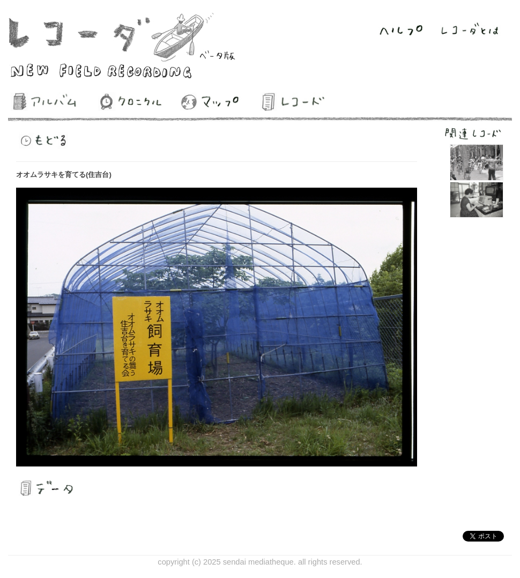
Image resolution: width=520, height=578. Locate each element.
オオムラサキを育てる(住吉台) (64, 175)
